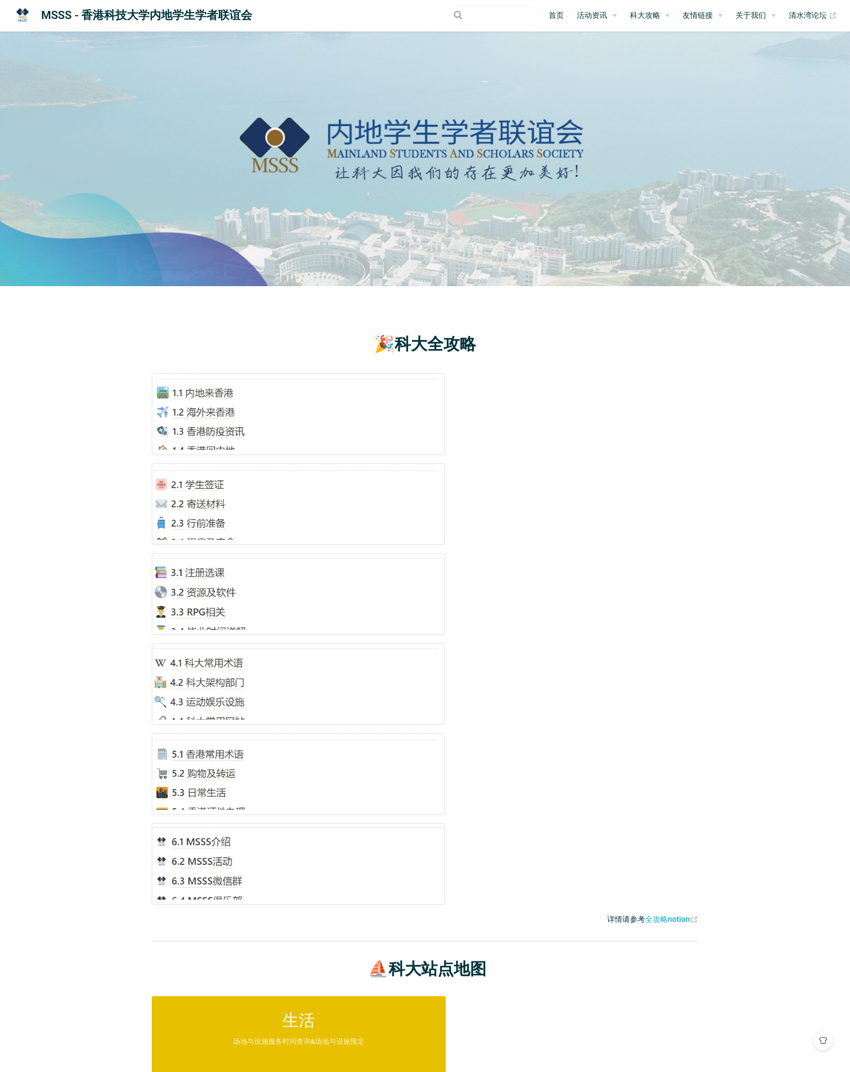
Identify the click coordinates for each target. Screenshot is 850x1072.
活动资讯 (592, 15)
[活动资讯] (597, 16)
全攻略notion (671, 559)
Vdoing (347, 1043)
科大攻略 (645, 15)
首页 (556, 15)
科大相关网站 (675, 729)
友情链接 (697, 15)
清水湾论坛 (813, 16)
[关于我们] (756, 16)
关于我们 (751, 15)
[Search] (485, 15)
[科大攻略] (650, 16)
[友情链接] (702, 16)
